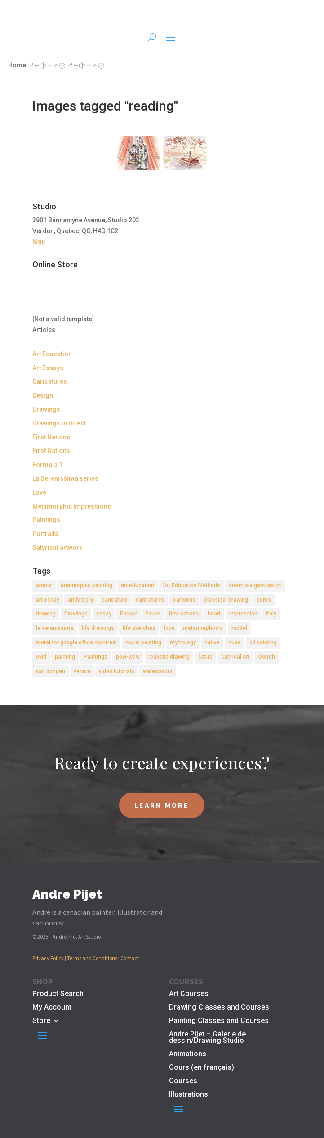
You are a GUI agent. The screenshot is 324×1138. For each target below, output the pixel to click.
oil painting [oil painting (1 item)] (263, 642)
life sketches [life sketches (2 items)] (139, 628)
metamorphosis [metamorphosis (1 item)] (203, 628)
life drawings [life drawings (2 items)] (98, 628)
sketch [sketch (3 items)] (266, 657)
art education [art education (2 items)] (137, 585)
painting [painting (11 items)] (65, 657)
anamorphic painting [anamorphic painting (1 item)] (86, 585)
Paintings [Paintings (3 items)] (95, 657)
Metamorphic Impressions (71, 506)
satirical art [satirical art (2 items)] (235, 657)
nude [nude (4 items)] (234, 642)
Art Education (52, 354)
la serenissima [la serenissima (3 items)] (54, 628)
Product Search (58, 994)
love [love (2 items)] (169, 628)
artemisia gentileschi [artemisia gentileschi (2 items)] (255, 585)
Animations (187, 1054)
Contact (129, 958)
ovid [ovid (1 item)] (41, 657)
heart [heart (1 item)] (214, 614)
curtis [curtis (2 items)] (264, 600)
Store (41, 1021)
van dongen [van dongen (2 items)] (50, 671)
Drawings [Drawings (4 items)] (76, 614)
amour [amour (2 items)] (44, 585)
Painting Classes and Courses (219, 1021)
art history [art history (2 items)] (80, 600)
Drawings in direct (59, 423)
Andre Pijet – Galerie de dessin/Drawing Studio (207, 1038)
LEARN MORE (161, 805)
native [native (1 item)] (212, 642)
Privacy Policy (48, 958)
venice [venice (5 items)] (82, 671)
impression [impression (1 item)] (243, 614)
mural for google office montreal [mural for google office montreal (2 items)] (76, 642)
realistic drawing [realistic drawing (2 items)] (169, 657)
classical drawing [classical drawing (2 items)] (226, 600)
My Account (51, 1007)
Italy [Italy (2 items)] (271, 614)
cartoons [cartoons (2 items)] (184, 600)
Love (39, 492)
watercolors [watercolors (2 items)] (158, 671)
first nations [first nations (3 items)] (184, 614)
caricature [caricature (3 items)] (114, 600)
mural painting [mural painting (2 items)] (143, 642)
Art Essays (47, 368)
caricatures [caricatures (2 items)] (150, 600)
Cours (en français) (201, 1068)
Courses (183, 1081)
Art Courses (189, 994)
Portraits (45, 533)
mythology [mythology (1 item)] (183, 642)
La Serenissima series (65, 478)
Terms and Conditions (92, 958)
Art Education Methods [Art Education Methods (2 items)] (191, 585)
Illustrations (188, 1094)
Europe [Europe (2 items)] (129, 614)
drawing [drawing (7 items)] (46, 614)
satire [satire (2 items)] (205, 657)
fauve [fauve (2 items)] (153, 614)
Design (42, 395)
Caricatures (49, 381)
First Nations (51, 437)
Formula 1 (47, 464)
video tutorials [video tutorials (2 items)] (116, 671)
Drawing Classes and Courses (219, 1007)
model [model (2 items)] (239, 628)
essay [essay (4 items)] (103, 614)
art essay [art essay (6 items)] (47, 600)
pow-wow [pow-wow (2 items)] (128, 657)
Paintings (46, 519)
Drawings (46, 409)
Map (38, 241)
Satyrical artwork (57, 547)
